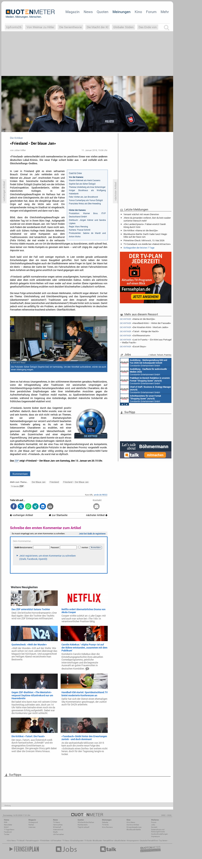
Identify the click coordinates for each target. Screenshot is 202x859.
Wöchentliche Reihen (86, 822)
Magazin (72, 11)
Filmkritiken (44, 840)
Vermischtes (58, 825)
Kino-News (131, 822)
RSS (5, 822)
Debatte (105, 822)
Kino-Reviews (107, 827)
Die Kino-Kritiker (133, 825)
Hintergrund (33, 822)
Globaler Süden (123, 27)
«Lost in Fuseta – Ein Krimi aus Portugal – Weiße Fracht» (145, 341)
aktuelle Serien (120, 840)
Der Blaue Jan (38, 482)
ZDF (17, 460)
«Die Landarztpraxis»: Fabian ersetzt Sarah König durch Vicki (145, 225)
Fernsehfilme (108, 840)
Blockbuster (97, 840)
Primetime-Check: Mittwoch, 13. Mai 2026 (144, 240)
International (58, 829)
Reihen (31, 825)
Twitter (6, 834)
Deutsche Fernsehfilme (149, 840)
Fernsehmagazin (32, 840)
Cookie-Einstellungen (159, 834)
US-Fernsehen (58, 834)
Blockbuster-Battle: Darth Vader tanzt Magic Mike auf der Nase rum (145, 235)
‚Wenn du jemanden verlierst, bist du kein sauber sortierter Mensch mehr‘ (147, 219)
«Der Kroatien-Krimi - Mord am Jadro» (144, 327)
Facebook (8, 832)
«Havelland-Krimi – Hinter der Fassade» (145, 323)
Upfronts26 (13, 27)
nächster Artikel (96, 515)
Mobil (6, 827)
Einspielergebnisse (134, 827)
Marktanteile (82, 825)
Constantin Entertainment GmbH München (143, 362)
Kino (138, 11)
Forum (151, 11)
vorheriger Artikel (21, 515)
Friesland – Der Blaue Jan (75, 482)
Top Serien (163, 840)
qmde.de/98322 (100, 494)
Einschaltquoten (76, 840)
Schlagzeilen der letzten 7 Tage (139, 247)
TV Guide (88, 840)
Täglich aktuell (83, 827)
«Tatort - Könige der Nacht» (139, 331)
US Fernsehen (56, 840)
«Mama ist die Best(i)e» (137, 318)
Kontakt (154, 827)
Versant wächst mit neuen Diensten (141, 214)
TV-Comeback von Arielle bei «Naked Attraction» (147, 244)
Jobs (153, 825)
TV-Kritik (105, 825)
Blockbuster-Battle (134, 829)
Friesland (54, 482)
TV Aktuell (21, 840)
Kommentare (20, 473)
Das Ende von (148, 27)
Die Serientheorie (70, 27)
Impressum (155, 836)
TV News (66, 840)
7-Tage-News (9, 829)
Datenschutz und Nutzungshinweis (158, 830)
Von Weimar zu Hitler (40, 27)
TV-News (56, 822)
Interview (32, 827)
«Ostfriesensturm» (135, 335)
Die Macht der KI (97, 27)
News (88, 11)
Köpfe (55, 832)
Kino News (11, 840)
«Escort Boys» (133, 346)
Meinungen (122, 11)
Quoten (102, 11)
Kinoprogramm (133, 840)
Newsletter (8, 825)
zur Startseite (58, 515)
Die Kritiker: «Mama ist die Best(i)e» (141, 230)
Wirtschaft (57, 827)
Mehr (165, 11)
